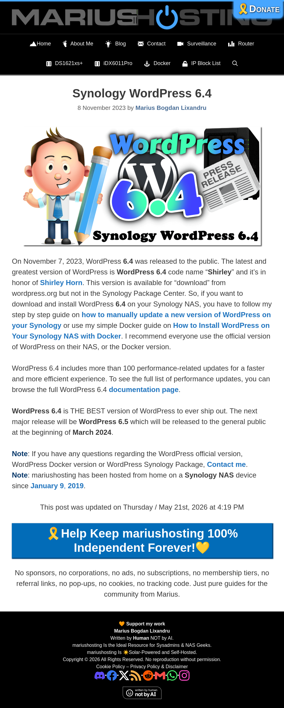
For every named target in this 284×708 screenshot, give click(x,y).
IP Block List (201, 64)
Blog (115, 44)
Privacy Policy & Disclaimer (159, 666)
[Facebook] (112, 675)
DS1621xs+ (64, 64)
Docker (157, 64)
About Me (78, 44)
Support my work (145, 623)
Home (40, 44)
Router (241, 44)
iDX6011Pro (113, 64)
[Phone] (148, 675)
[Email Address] (160, 675)
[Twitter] (124, 675)
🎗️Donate (258, 8)
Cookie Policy (110, 666)
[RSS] (136, 675)
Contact (152, 44)
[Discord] (99, 675)
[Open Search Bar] (235, 63)
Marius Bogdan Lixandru (142, 630)
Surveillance (196, 44)
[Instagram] (184, 675)
